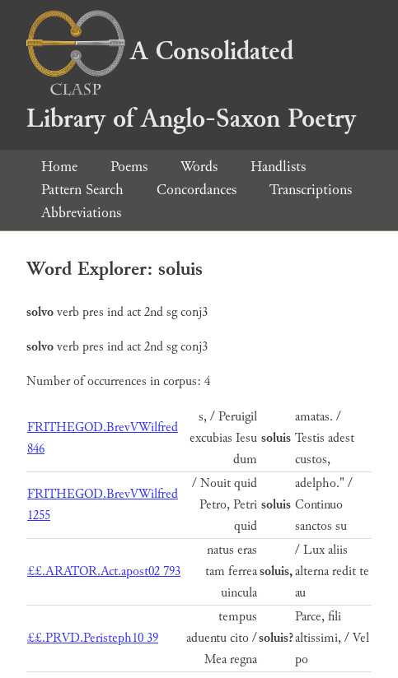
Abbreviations (81, 212)
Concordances (196, 189)
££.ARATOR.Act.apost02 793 (103, 571)
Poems (128, 166)
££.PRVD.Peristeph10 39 (92, 638)
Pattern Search (82, 189)
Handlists (278, 166)
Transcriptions (310, 189)
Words (199, 166)
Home (59, 166)
